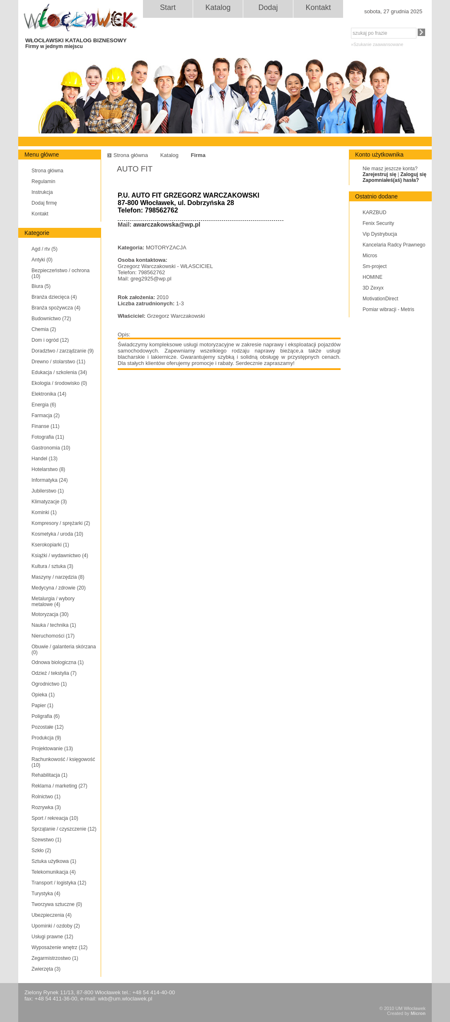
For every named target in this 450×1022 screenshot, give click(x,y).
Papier (42, 705)
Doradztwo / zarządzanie (62, 351)
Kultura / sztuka (52, 566)
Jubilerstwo (47, 491)
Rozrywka (46, 807)
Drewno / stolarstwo (58, 362)
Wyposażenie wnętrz (59, 947)
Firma (198, 155)
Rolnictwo (45, 797)
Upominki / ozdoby (55, 926)
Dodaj (268, 7)
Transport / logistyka (58, 883)
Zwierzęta (45, 969)
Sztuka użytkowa (53, 861)
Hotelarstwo (48, 469)
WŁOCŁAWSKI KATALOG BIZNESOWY (84, 43)
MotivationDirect (380, 299)
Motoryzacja (49, 614)
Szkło (41, 850)
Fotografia (47, 437)
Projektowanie (52, 748)
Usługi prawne (52, 937)
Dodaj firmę (44, 203)
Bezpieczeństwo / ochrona (60, 273)
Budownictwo (51, 318)
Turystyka (45, 893)
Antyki (42, 260)
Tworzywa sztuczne (56, 904)
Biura (41, 286)
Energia (43, 405)
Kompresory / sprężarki (60, 523)
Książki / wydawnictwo (59, 555)
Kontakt (318, 7)
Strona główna (47, 171)
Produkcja (46, 738)
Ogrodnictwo (49, 684)
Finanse (45, 426)
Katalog (217, 7)
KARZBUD (374, 212)
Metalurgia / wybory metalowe (53, 601)
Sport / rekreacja (54, 818)
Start (168, 7)
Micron (418, 1013)
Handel (44, 458)
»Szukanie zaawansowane (377, 44)
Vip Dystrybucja (380, 234)
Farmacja (45, 415)
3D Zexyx (373, 288)
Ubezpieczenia (51, 915)
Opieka (43, 695)
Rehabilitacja (49, 775)
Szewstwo (46, 840)
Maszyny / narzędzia (57, 577)
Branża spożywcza (55, 308)
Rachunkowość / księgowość (63, 762)
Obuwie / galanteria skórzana (63, 649)
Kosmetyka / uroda (57, 534)
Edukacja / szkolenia (59, 372)
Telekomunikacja (53, 872)
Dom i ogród (50, 340)
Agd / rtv (44, 249)
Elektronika (48, 394)
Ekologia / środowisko (59, 383)
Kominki (44, 512)
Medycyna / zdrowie (58, 588)
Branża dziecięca (54, 297)
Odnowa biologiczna (57, 662)
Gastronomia (50, 448)
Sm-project (375, 266)
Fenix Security (378, 223)
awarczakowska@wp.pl (166, 224)
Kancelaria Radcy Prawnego (394, 245)
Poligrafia (45, 716)
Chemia (43, 329)
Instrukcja (42, 192)
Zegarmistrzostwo (54, 958)
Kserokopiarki (50, 545)
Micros (370, 256)
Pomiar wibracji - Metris (388, 309)
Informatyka (49, 480)
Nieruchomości (53, 636)
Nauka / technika (53, 625)
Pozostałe (47, 727)
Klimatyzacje (49, 502)
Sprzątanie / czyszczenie (64, 829)
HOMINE (372, 277)
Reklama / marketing (59, 786)
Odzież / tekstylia (54, 673)
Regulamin (43, 181)
